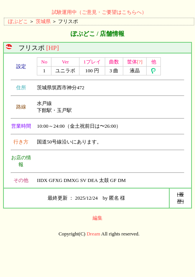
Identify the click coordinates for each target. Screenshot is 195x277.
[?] (139, 62)
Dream (93, 234)
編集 (97, 218)
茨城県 (43, 21)
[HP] (52, 48)
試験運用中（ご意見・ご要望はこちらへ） (99, 12)
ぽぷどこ (18, 21)
